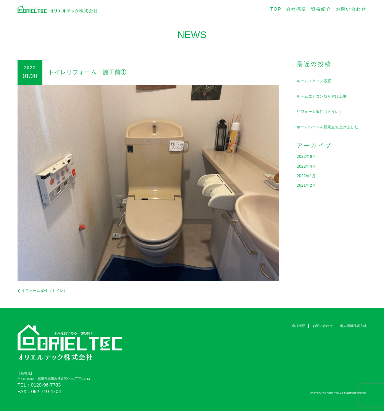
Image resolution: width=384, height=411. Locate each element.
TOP (276, 9)
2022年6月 (307, 156)
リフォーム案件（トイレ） (322, 111)
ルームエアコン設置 (316, 81)
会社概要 (296, 9)
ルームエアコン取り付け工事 (324, 96)
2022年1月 (307, 176)
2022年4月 (307, 166)
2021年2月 (307, 185)
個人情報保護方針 (353, 326)
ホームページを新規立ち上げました (330, 127)
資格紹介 (321, 9)
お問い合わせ (351, 9)
